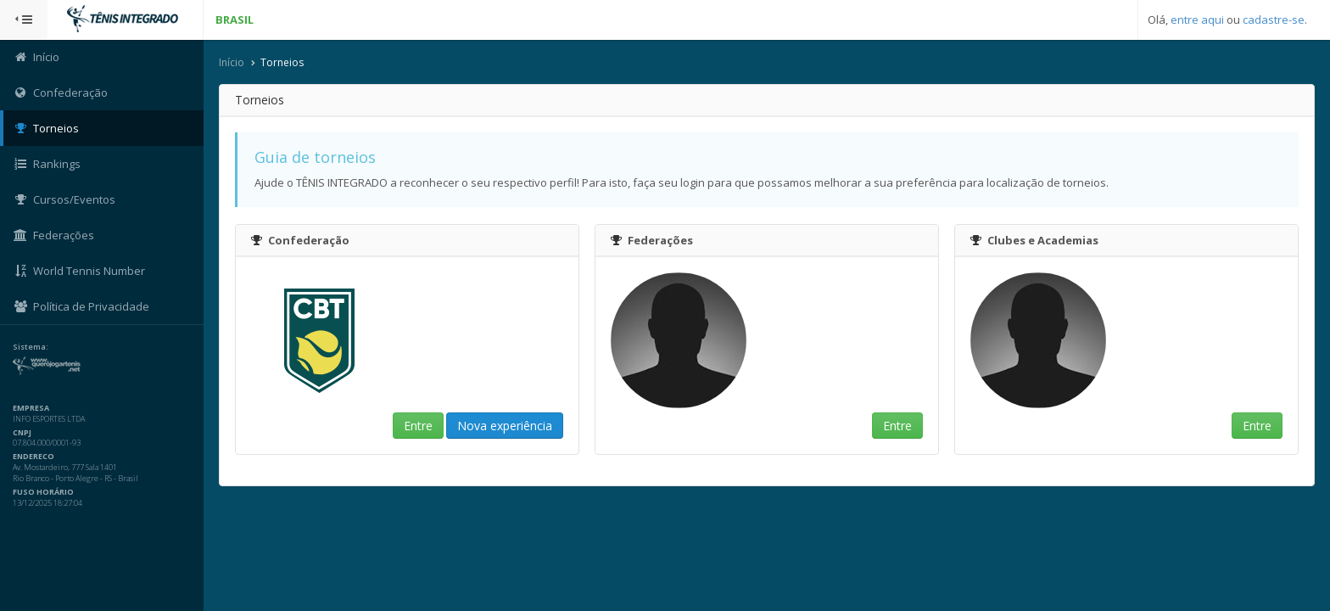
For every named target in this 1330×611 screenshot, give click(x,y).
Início (231, 62)
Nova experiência (504, 426)
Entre (418, 426)
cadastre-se (1274, 19)
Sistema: (30, 347)
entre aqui (1197, 19)
